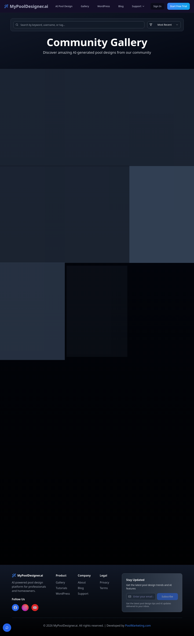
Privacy (104, 582)
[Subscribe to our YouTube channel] (34, 607)
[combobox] (164, 24)
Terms (104, 588)
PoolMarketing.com (138, 625)
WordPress (103, 6)
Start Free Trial (178, 6)
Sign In (157, 6)
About (82, 582)
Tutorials (61, 588)
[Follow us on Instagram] (25, 607)
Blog (120, 6)
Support (138, 6)
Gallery (85, 6)
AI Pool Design (64, 6)
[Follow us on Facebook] (15, 607)
